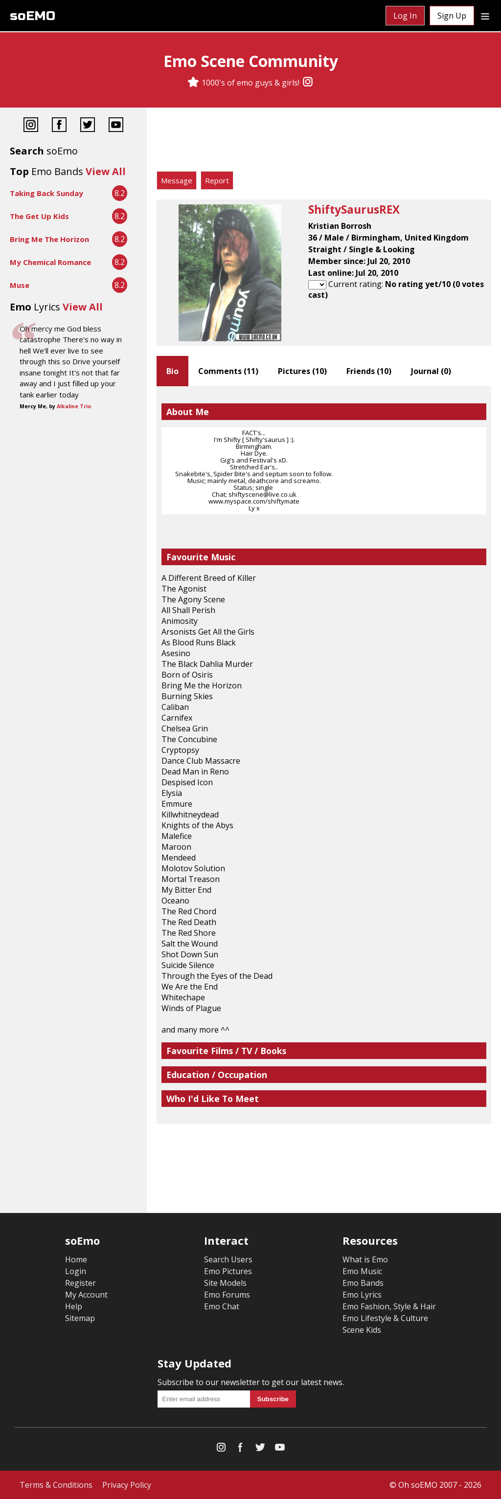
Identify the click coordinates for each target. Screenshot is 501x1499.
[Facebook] (59, 125)
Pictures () (302, 371)
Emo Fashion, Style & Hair (389, 1306)
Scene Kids (361, 1329)
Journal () (431, 371)
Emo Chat (221, 1306)
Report (217, 180)
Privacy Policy (126, 1484)
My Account (86, 1294)
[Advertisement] (324, 141)
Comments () (228, 371)
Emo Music (362, 1271)
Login (75, 1271)
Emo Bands (363, 1283)
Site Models (225, 1283)
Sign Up (451, 15)
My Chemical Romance (50, 262)
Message (176, 180)
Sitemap (80, 1318)
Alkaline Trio (74, 406)
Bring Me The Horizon (49, 239)
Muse (19, 285)
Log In (405, 15)
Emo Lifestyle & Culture (385, 1318)
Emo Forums (227, 1294)
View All (106, 171)
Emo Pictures (228, 1271)
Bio (172, 371)
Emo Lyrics (362, 1294)
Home (76, 1259)
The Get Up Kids (39, 216)
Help (73, 1306)
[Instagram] (307, 82)
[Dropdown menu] (485, 15)
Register (80, 1283)
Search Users (228, 1259)
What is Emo (365, 1259)
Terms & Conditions (56, 1484)
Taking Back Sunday (46, 193)
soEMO (32, 15)
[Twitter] (87, 125)
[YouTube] (116, 125)
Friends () (368, 371)
